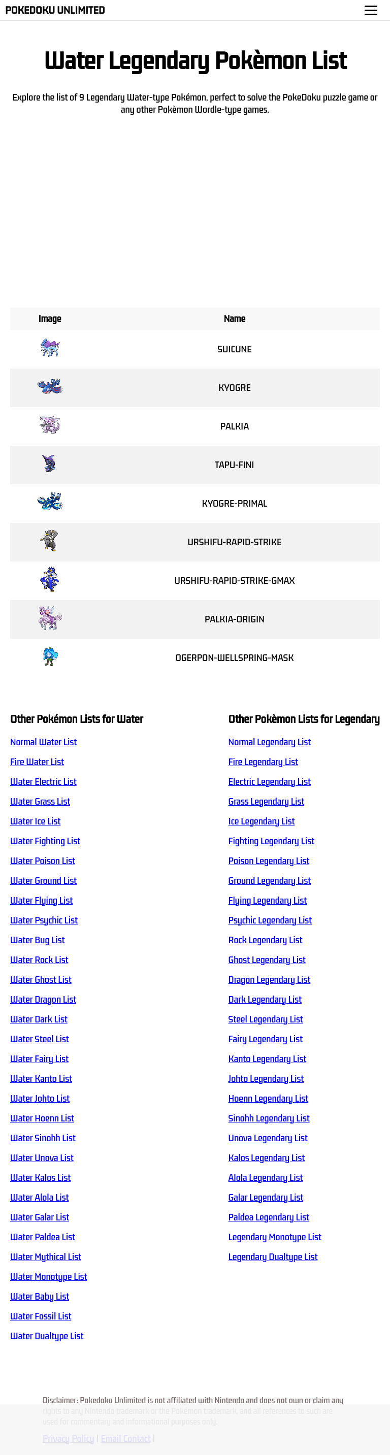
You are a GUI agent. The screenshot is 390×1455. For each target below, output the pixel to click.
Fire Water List (37, 762)
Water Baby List (39, 1297)
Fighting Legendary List (271, 841)
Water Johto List (40, 1099)
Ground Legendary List (270, 881)
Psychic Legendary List (270, 920)
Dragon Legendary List (270, 980)
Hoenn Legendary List (268, 1099)
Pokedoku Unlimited (55, 10)
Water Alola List (39, 1198)
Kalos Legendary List (267, 1158)
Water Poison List (42, 861)
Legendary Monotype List (275, 1237)
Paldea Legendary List (269, 1217)
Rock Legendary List (266, 940)
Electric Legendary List (270, 782)
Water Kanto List (41, 1079)
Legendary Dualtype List (273, 1257)
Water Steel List (39, 1039)
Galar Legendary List (266, 1198)
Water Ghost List (41, 980)
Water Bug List (37, 940)
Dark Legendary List (265, 1000)
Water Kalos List (40, 1178)
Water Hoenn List (42, 1118)
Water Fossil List (40, 1316)
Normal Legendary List (270, 742)
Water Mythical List (45, 1257)
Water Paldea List (42, 1237)
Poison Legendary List (269, 861)
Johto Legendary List (266, 1079)
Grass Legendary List (267, 802)
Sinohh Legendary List (269, 1118)
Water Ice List (35, 821)
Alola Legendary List (266, 1178)
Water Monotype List (48, 1277)
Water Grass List (40, 802)
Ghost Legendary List (267, 960)
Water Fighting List (45, 841)
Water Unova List (42, 1158)
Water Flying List (41, 901)
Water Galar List (39, 1217)
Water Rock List (39, 960)
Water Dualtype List (46, 1336)
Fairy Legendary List (266, 1039)
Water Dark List (39, 1019)
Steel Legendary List (266, 1019)
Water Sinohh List (43, 1138)
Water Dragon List (43, 1000)
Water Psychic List (44, 920)
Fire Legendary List (263, 762)
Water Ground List (43, 881)
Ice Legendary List (262, 821)
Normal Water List (43, 742)
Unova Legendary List (268, 1138)
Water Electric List (43, 782)
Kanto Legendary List (267, 1059)
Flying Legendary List (268, 901)
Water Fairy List (39, 1059)
